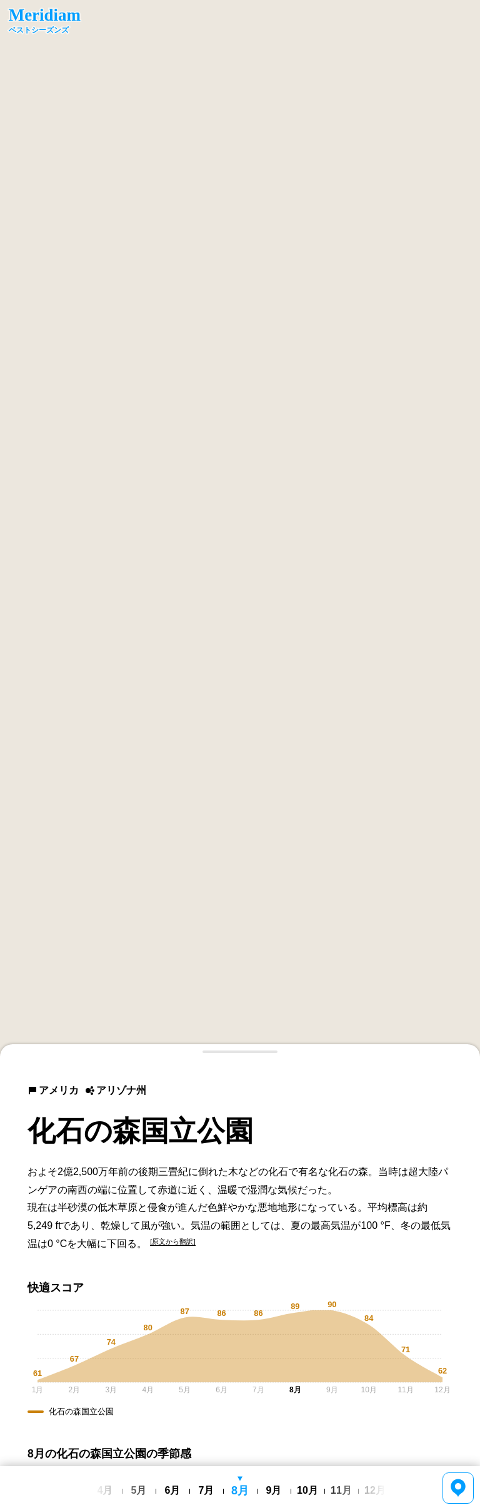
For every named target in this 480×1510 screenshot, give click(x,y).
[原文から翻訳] (172, 1241)
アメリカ (53, 1090)
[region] (240, 528)
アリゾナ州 (115, 1090)
